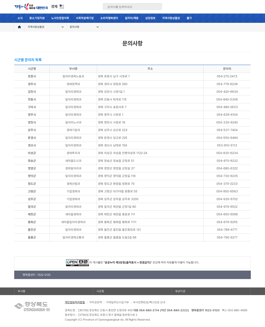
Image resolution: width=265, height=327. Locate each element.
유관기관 (180, 291)
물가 (192, 19)
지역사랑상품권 (171, 18)
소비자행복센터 (109, 18)
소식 (20, 18)
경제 (54, 6)
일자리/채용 (132, 18)
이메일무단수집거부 (117, 302)
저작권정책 (95, 302)
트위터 (228, 6)
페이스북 (215, 6)
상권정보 (150, 18)
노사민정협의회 (60, 18)
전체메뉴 (246, 18)
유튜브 (248, 6)
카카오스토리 (235, 6)
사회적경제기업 (85, 18)
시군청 (100, 291)
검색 (157, 7)
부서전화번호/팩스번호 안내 (149, 302)
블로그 (221, 6)
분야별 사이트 (62, 7)
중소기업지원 (37, 18)
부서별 (21, 291)
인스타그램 (241, 6)
